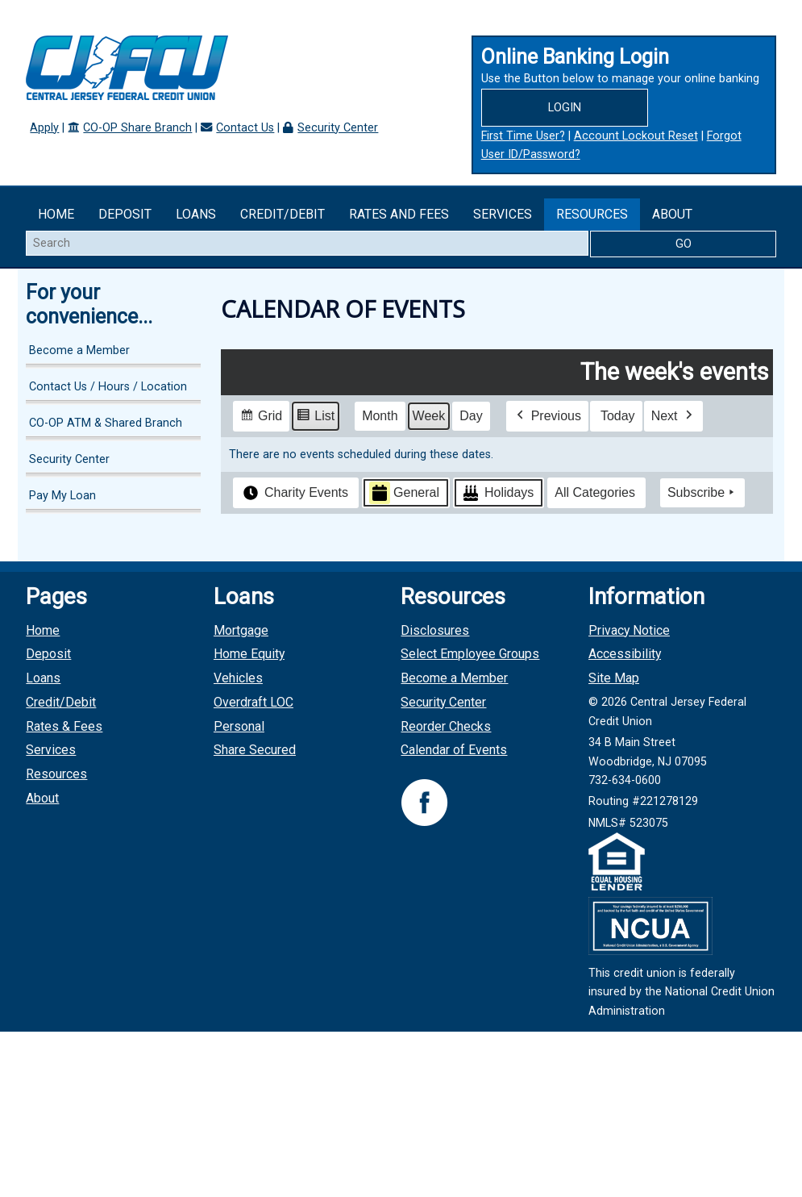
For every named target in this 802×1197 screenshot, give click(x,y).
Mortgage (241, 630)
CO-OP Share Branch (137, 128)
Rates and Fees (399, 214)
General (404, 493)
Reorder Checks (446, 726)
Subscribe (702, 492)
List (315, 417)
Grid (260, 417)
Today (617, 415)
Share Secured (255, 749)
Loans (196, 214)
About (672, 214)
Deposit (125, 214)
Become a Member (79, 350)
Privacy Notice (629, 630)
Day (470, 415)
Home (56, 214)
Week (429, 415)
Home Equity (249, 653)
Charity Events (294, 492)
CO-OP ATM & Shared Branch (105, 423)
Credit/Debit (282, 214)
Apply (44, 128)
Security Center (337, 128)
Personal (239, 726)
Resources (592, 214)
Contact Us (245, 128)
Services (502, 214)
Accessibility (624, 653)
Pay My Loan (62, 496)
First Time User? (523, 136)
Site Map (613, 678)
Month (379, 415)
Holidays (497, 493)
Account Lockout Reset (636, 136)
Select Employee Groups (470, 653)
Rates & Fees (64, 726)
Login (564, 108)
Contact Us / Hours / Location (108, 387)
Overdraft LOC (253, 702)
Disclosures (435, 630)
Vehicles (238, 678)
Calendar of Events (454, 749)
